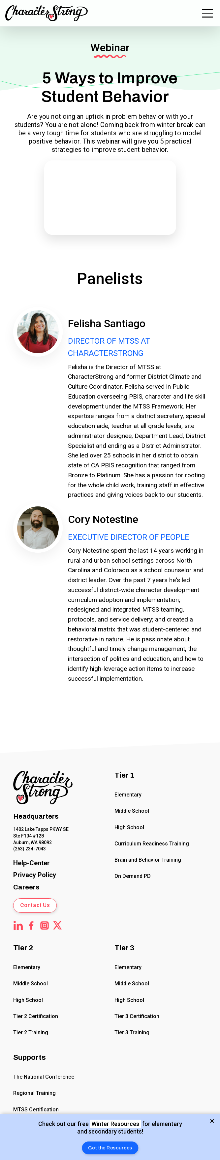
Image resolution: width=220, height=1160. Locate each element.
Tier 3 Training (131, 1032)
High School (129, 827)
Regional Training (34, 1093)
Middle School (131, 811)
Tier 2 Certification (35, 1016)
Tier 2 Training (30, 1032)
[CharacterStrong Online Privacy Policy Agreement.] (34, 875)
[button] (110, 1147)
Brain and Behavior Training (147, 860)
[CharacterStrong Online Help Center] (31, 863)
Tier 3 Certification (136, 1016)
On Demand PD (132, 876)
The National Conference (43, 1077)
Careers (26, 887)
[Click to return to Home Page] (43, 789)
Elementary (127, 795)
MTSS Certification (36, 1109)
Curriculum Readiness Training (151, 843)
